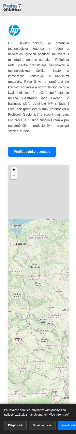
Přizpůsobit (15, 425)
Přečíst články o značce (32, 151)
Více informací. (59, 414)
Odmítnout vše (42, 425)
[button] (14, 170)
